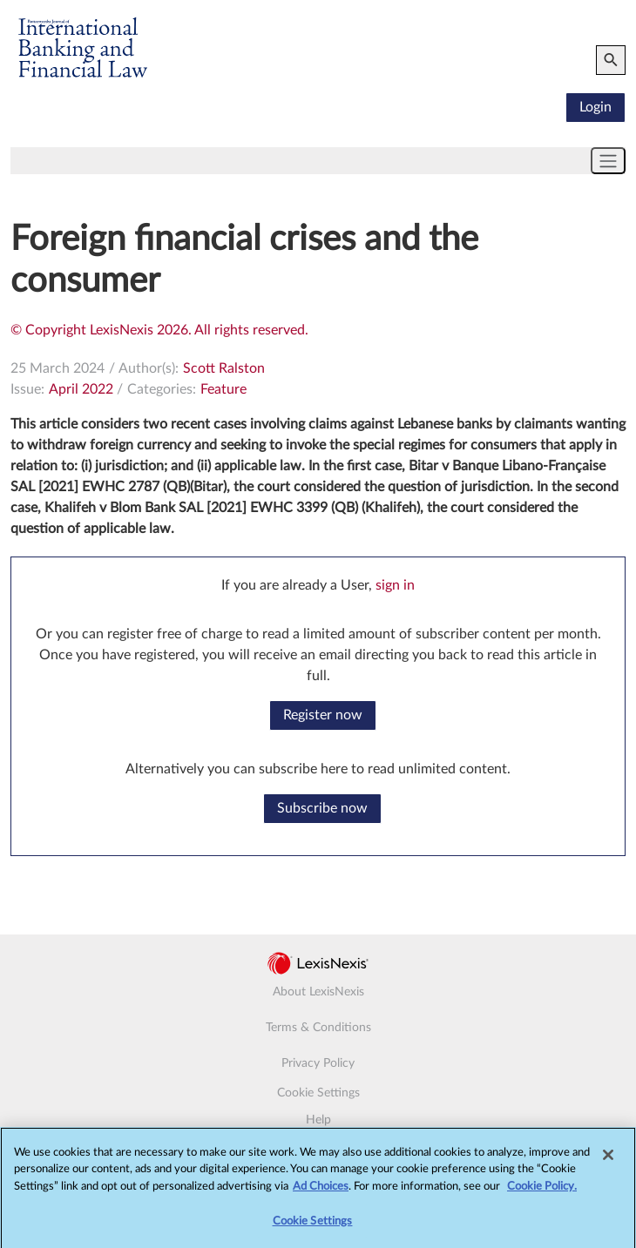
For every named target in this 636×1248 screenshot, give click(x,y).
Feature (223, 389)
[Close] (608, 1159)
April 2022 (81, 389)
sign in (395, 585)
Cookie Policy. (542, 1191)
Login (595, 107)
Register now (322, 715)
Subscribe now (322, 808)
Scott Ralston (224, 368)
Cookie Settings (318, 1093)
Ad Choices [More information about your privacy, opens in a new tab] (320, 1191)
